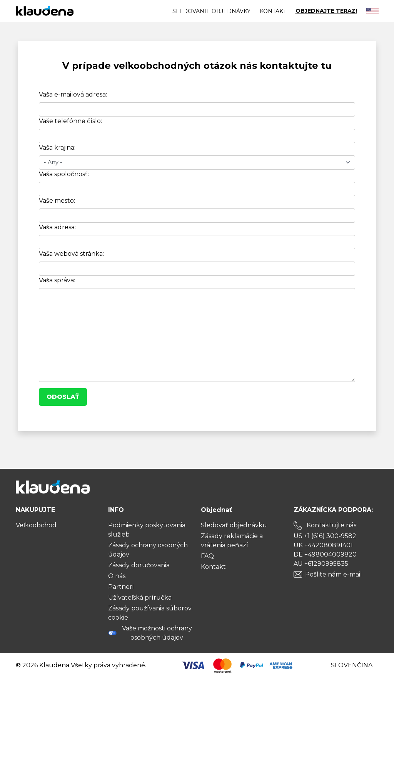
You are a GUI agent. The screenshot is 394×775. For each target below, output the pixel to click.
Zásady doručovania (139, 565)
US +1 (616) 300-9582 (325, 536)
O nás (116, 576)
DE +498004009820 (325, 554)
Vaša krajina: (57, 147)
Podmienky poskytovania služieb (146, 530)
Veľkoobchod (36, 525)
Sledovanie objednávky (211, 11)
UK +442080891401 (323, 545)
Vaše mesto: (57, 200)
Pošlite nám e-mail (333, 574)
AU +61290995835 (321, 563)
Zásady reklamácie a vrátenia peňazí (232, 540)
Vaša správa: (57, 280)
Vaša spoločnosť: (64, 174)
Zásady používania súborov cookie (150, 613)
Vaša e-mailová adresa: (73, 94)
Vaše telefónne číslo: (70, 121)
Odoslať (63, 396)
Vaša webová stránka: (71, 253)
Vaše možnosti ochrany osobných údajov (150, 633)
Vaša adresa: (57, 227)
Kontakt (273, 11)
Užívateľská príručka (140, 597)
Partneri (121, 586)
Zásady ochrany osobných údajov (148, 550)
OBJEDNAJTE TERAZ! (326, 11)
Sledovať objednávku (234, 525)
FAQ (207, 556)
